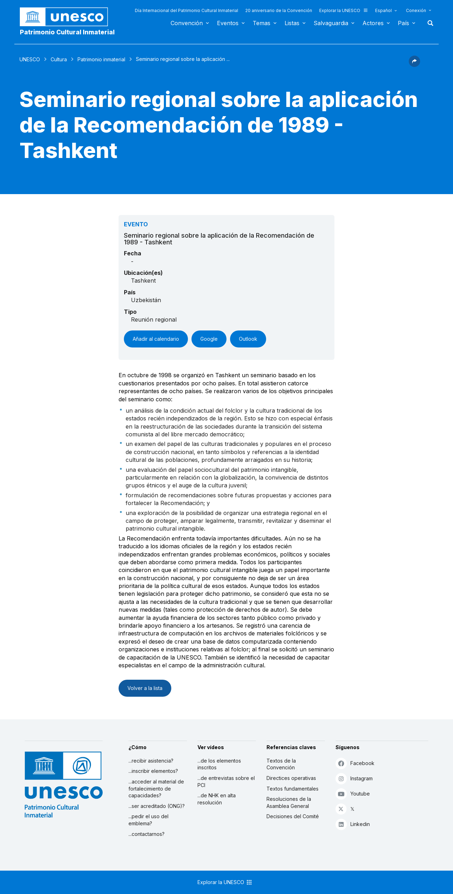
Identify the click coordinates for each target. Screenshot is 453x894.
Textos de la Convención (281, 764)
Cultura (59, 59)
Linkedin (353, 824)
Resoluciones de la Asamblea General (288, 802)
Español (383, 10)
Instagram (354, 778)
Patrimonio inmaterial (101, 59)
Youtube (353, 793)
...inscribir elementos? (153, 771)
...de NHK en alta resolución (216, 798)
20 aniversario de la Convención (278, 10)
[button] (414, 64)
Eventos (228, 23)
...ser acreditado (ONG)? (156, 806)
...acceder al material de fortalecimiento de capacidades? (156, 788)
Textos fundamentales (292, 789)
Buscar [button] (428, 23)
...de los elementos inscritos (219, 764)
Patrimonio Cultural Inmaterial (67, 32)
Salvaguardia (331, 23)
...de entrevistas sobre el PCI (226, 781)
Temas (261, 23)
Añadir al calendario (156, 339)
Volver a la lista (144, 688)
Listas (292, 23)
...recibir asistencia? (150, 761)
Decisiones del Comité (292, 816)
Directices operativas (291, 778)
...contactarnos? (146, 834)
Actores (373, 23)
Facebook (355, 763)
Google (209, 339)
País (403, 23)
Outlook (248, 339)
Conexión (416, 10)
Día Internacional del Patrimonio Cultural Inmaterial (186, 10)
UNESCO (29, 59)
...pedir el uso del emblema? (148, 819)
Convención (187, 23)
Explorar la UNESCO (343, 10)
